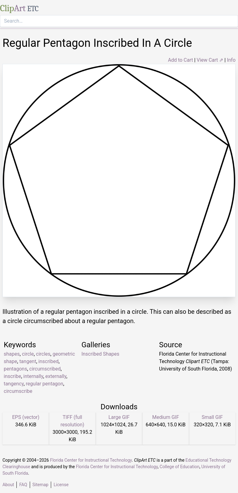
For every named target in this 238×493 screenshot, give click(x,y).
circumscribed (45, 369)
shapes (12, 354)
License (61, 484)
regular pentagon (44, 384)
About (8, 484)
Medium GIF (165, 417)
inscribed (48, 361)
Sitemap (40, 484)
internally (33, 376)
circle (28, 354)
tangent (27, 361)
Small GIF (212, 417)
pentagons (15, 369)
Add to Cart (180, 60)
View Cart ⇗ (210, 60)
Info (231, 60)
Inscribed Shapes (100, 354)
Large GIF (119, 417)
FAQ (23, 484)
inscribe (12, 376)
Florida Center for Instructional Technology (91, 460)
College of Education (180, 466)
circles (43, 354)
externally (55, 376)
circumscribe (18, 391)
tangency (14, 384)
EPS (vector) (25, 417)
